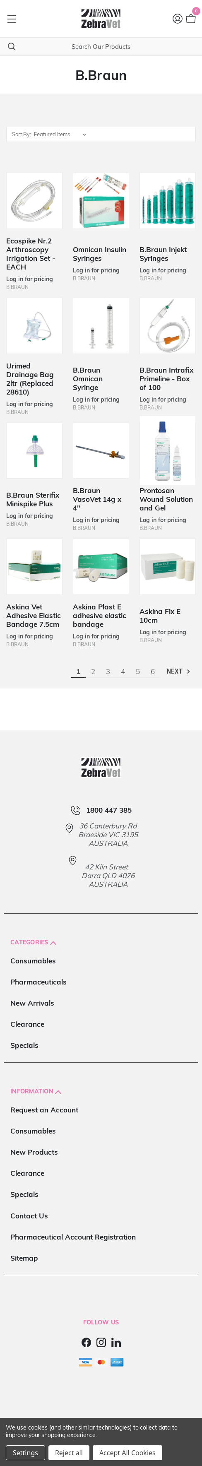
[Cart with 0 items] (190, 19)
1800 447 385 (109, 810)
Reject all (69, 1452)
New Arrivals (32, 1003)
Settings (25, 1452)
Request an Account (44, 1109)
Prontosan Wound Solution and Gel (166, 499)
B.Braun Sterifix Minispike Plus (32, 499)
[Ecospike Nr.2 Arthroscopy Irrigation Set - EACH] (34, 201)
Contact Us (29, 1215)
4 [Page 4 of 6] (123, 671)
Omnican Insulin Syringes (99, 253)
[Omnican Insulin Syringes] (101, 201)
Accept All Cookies (127, 1452)
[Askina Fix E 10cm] (167, 567)
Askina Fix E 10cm (159, 615)
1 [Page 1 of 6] (78, 671)
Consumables (33, 960)
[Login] (178, 19)
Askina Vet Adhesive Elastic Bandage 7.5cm (33, 615)
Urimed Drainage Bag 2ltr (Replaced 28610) (30, 378)
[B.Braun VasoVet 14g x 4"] (101, 451)
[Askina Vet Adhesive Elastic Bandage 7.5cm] (34, 567)
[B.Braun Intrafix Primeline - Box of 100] (167, 326)
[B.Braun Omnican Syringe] (101, 326)
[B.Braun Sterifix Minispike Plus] (34, 451)
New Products (34, 1152)
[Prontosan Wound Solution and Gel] (167, 451)
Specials (24, 1045)
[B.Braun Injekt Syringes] (167, 201)
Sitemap (24, 1258)
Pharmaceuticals (38, 981)
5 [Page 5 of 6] (138, 671)
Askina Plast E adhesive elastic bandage (99, 615)
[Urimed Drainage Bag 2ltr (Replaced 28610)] (34, 326)
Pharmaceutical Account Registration (73, 1236)
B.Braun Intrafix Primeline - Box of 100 (166, 379)
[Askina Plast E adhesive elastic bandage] (101, 567)
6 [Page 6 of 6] (153, 671)
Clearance (27, 1024)
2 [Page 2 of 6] (93, 671)
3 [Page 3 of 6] (108, 671)
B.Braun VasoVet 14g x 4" (97, 499)
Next (179, 671)
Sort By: (21, 134)
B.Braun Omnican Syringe (88, 379)
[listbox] (62, 134)
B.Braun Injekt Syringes (163, 253)
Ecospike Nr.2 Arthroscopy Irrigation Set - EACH (30, 253)
